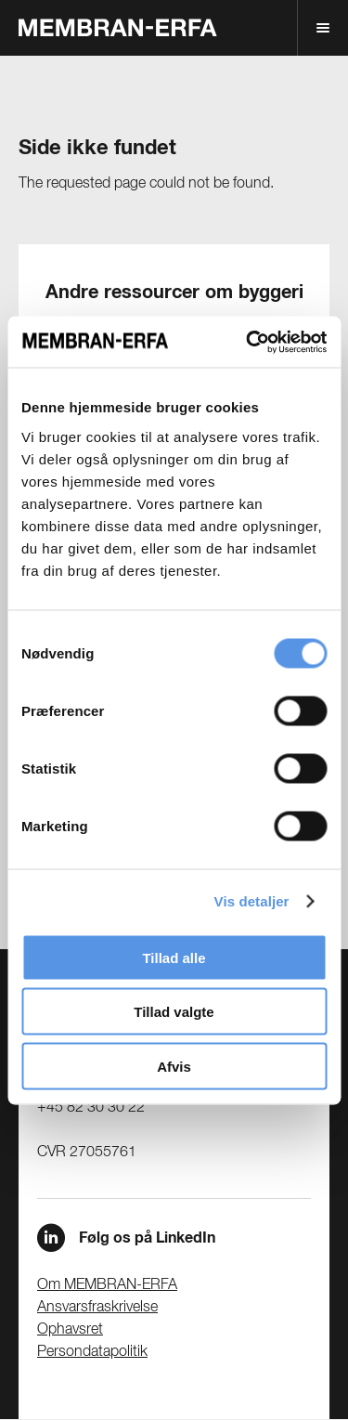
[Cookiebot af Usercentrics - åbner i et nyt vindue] (248, 342)
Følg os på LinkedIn (147, 1238)
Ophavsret (70, 1329)
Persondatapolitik (92, 1352)
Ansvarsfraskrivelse (97, 1307)
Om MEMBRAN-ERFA (107, 1285)
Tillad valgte (173, 1012)
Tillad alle (173, 957)
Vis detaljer (252, 901)
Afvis (174, 1066)
